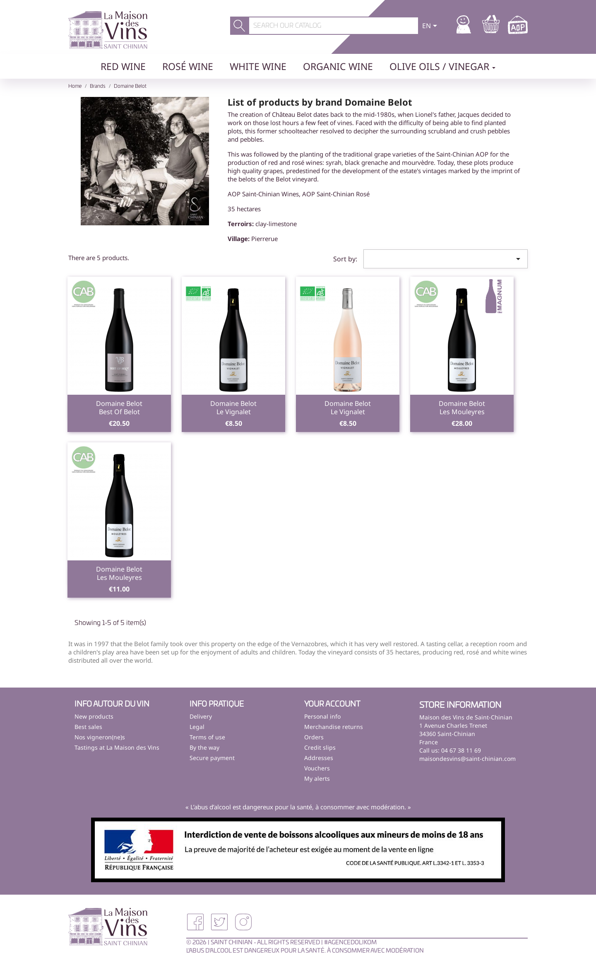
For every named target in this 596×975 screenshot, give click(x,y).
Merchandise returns (333, 727)
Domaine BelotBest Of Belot (119, 407)
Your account (332, 704)
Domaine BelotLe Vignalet (233, 407)
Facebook (195, 922)
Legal (197, 727)
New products (93, 716)
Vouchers (317, 768)
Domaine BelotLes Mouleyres (462, 407)
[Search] (333, 26)
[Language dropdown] (431, 26)
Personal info (322, 716)
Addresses (318, 758)
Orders (314, 737)
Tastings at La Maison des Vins (116, 747)
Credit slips (320, 747)
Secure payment (212, 758)
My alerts (317, 778)
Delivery (201, 716)
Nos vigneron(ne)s (99, 737)
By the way (204, 747)
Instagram (243, 922)
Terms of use (207, 737)
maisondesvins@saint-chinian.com (467, 759)
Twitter (219, 922)
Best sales (88, 727)
